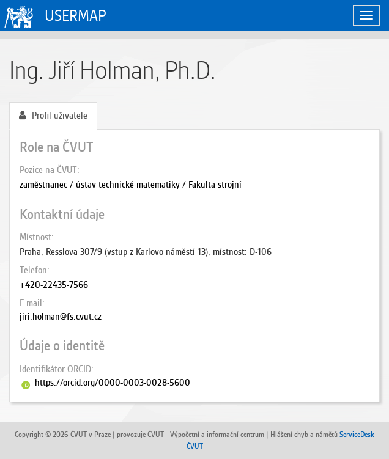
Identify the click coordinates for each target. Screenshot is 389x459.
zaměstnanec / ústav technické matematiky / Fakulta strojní (131, 184)
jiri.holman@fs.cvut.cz (61, 316)
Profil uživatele (53, 115)
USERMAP (75, 15)
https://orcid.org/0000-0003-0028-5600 (112, 382)
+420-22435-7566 (54, 284)
